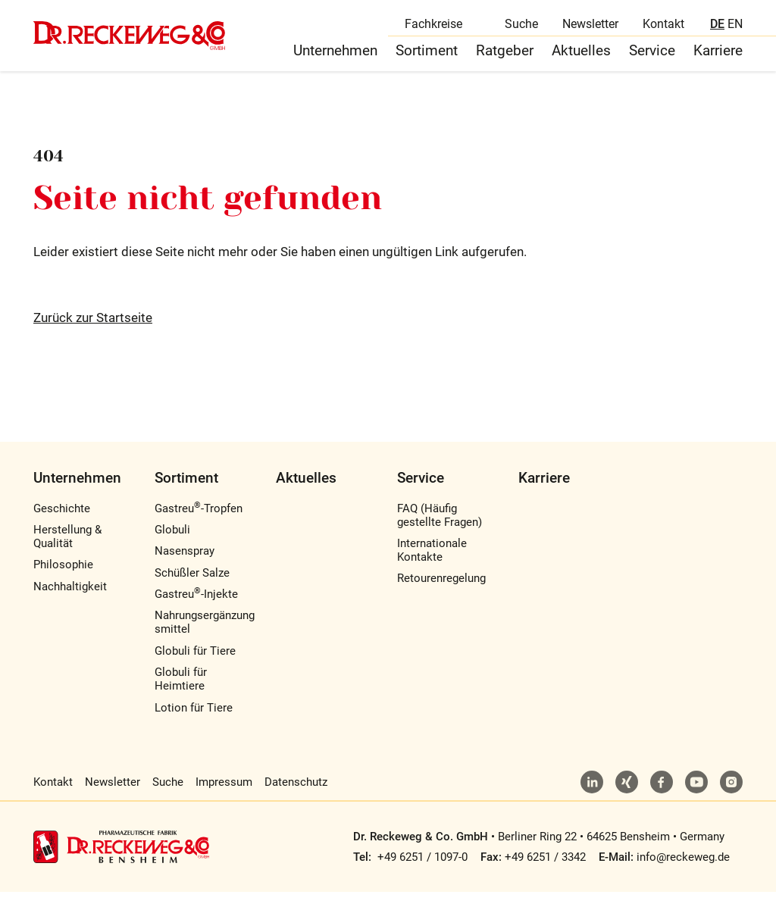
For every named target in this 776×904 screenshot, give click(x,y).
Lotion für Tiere (194, 720)
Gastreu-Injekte (196, 606)
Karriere (718, 59)
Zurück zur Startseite (92, 330)
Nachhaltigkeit (70, 598)
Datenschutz (295, 794)
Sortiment (427, 59)
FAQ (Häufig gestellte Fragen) (439, 527)
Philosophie (63, 577)
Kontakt (663, 27)
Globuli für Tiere (195, 663)
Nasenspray (184, 564)
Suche (521, 27)
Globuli (172, 542)
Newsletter (590, 27)
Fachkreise (433, 27)
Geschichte (61, 520)
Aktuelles (581, 59)
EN (735, 27)
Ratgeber (505, 59)
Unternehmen (335, 59)
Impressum (224, 794)
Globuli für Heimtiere (181, 691)
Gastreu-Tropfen (198, 520)
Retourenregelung (441, 591)
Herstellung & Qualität (67, 548)
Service (652, 59)
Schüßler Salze (192, 585)
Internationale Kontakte (432, 562)
